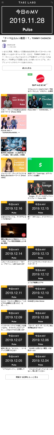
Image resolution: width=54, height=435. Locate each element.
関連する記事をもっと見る (27, 377)
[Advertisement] (27, 407)
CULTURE (4, 138)
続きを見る (27, 68)
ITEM (30, 159)
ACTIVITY (4, 95)
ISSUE (30, 74)
